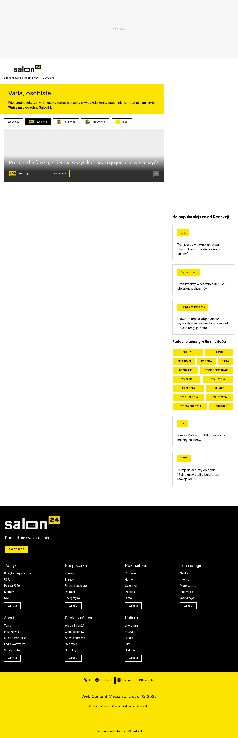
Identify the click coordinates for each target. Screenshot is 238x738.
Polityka (11, 566)
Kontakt (142, 706)
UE (182, 423)
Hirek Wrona (95, 121)
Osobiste (60, 173)
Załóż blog (16, 549)
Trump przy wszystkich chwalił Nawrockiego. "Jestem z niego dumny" (199, 249)
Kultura (131, 618)
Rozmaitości (31, 77)
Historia (130, 650)
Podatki (70, 591)
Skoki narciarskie (15, 638)
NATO (184, 458)
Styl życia (218, 379)
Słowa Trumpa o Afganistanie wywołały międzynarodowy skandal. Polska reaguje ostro (202, 323)
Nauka (184, 573)
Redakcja (38, 121)
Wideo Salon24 (74, 625)
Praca (116, 706)
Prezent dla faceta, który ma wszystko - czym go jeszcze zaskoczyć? (84, 162)
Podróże (221, 406)
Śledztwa (71, 644)
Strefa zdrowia (190, 406)
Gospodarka (76, 566)
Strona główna (12, 77)
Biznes (69, 579)
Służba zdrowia (75, 638)
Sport (9, 618)
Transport (71, 573)
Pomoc (93, 706)
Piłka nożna (11, 631)
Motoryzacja (188, 585)
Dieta (225, 361)
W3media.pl (134, 731)
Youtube (147, 680)
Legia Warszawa (14, 644)
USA (183, 233)
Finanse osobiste (76, 585)
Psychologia (189, 397)
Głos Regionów (74, 631)
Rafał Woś (66, 121)
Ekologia (188, 388)
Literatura (131, 625)
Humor (219, 352)
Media (129, 638)
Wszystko (13, 121)
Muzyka (130, 631)
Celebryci (184, 361)
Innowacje (186, 591)
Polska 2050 (12, 585)
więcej (12, 606)
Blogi (125, 121)
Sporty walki (12, 650)
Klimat (219, 388)
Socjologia (71, 650)
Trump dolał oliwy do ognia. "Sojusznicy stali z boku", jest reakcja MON (198, 474)
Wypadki (187, 379)
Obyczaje (185, 370)
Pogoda (206, 361)
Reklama (128, 706)
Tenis (7, 625)
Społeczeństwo (79, 618)
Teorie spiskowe (216, 370)
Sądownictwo (188, 272)
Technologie (191, 566)
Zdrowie (188, 352)
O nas (105, 706)
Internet (185, 579)
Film (127, 644)
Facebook (104, 680)
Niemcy (9, 591)
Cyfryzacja (187, 598)
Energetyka (72, 598)
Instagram (125, 680)
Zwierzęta (220, 397)
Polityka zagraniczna (193, 307)
